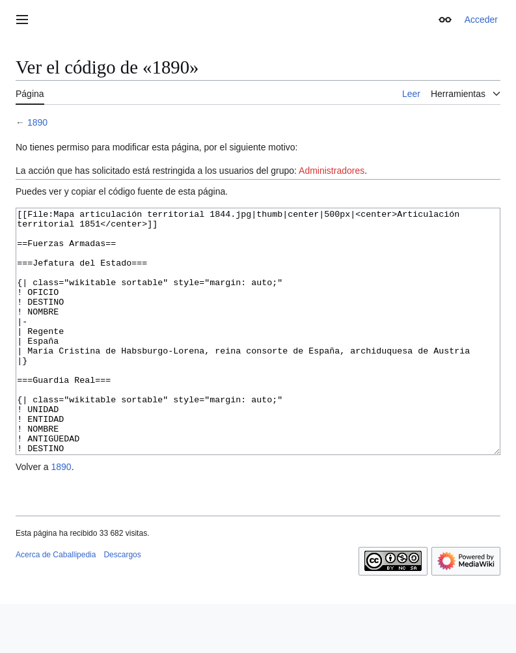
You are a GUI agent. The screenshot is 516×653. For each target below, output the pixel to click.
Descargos (122, 603)
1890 (37, 122)
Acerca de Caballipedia (56, 603)
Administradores (331, 170)
